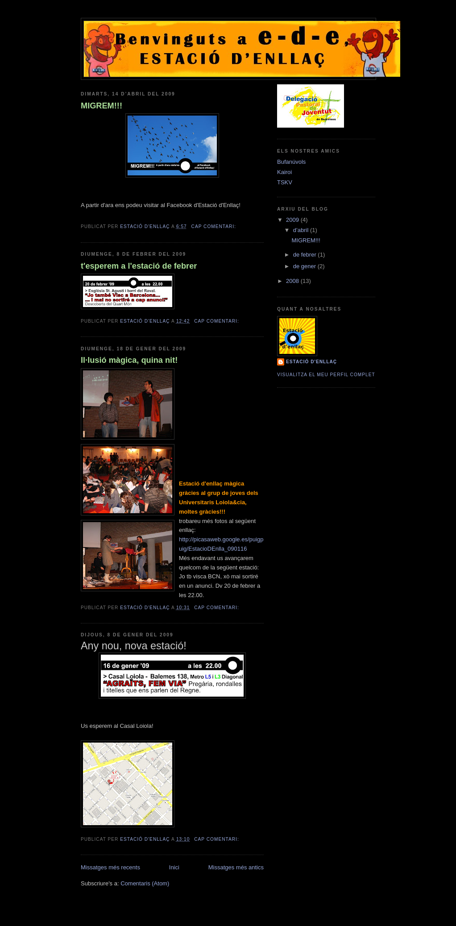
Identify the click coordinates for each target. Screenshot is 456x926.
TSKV (284, 182)
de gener (305, 266)
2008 (293, 281)
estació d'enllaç (311, 361)
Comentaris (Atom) (144, 883)
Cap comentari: (214, 226)
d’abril (301, 230)
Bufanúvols (291, 161)
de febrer (305, 254)
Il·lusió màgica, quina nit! (129, 360)
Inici (174, 867)
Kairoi (284, 172)
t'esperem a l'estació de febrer (139, 266)
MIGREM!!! (101, 105)
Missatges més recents (110, 867)
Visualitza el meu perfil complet (326, 374)
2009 (293, 219)
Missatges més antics (236, 867)
